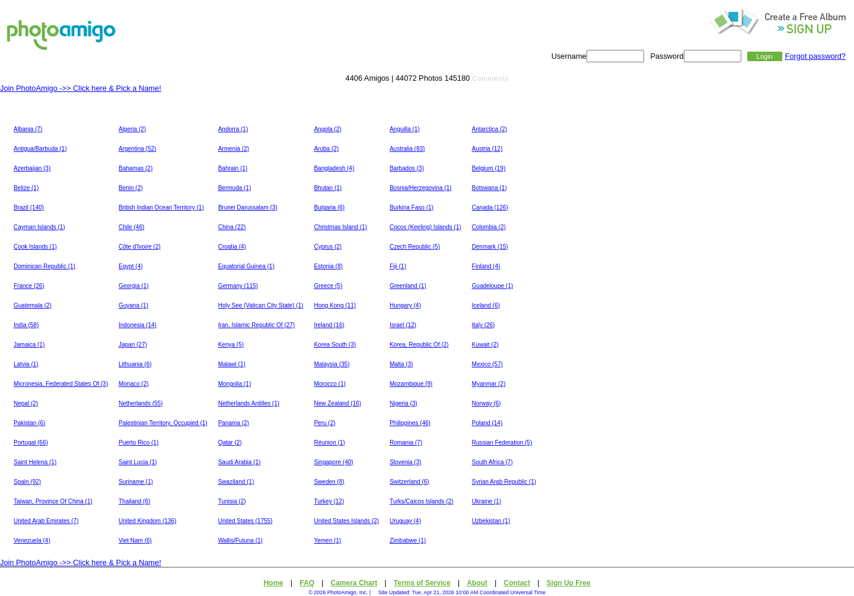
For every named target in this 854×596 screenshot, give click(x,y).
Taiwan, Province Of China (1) (53, 501)
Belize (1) (26, 188)
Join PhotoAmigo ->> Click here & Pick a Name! (80, 88)
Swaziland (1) (236, 481)
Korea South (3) (335, 344)
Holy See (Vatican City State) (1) (261, 305)
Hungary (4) (405, 305)
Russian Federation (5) (502, 442)
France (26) (29, 286)
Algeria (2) (132, 129)
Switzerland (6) (409, 481)
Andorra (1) (233, 129)
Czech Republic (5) (415, 246)
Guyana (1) (133, 305)
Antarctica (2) (489, 129)
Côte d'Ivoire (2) (140, 246)
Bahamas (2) (135, 168)
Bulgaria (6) (329, 207)
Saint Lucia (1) (138, 462)
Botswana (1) (489, 188)
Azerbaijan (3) (32, 168)
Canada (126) (490, 207)
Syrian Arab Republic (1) (504, 481)
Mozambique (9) (411, 384)
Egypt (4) (131, 266)
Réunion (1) (329, 442)
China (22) (232, 227)
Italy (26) (483, 325)
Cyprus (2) (328, 246)
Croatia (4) (232, 246)
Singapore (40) (333, 462)
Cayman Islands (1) (39, 227)
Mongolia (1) (234, 384)
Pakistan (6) (29, 423)
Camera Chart (354, 583)
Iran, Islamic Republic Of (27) (256, 325)
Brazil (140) (29, 207)
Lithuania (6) (135, 364)
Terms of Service (422, 583)
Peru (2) (324, 423)
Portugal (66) (31, 442)
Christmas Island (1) (340, 227)
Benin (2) (131, 188)
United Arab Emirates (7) (46, 521)
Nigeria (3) (404, 403)
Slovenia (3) (405, 462)
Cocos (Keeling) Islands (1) (425, 227)
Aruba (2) (326, 148)
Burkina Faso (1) (412, 207)
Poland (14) (487, 423)
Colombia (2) (489, 227)
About (477, 583)
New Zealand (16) (337, 403)
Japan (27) (133, 344)
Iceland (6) (486, 305)
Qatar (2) (230, 442)
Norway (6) (486, 403)
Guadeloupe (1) (493, 286)
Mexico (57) (487, 364)
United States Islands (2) (346, 521)
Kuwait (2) (485, 344)
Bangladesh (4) (334, 168)
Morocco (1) (329, 384)
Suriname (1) (136, 481)
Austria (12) (487, 148)
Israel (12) (403, 325)
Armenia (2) (233, 148)
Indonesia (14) (138, 325)
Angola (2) (327, 129)
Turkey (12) (329, 501)
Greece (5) (328, 286)
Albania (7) (28, 129)
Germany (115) (238, 286)
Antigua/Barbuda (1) (40, 148)
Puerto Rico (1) (138, 442)
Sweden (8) (329, 481)
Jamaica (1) (29, 344)
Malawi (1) (232, 364)
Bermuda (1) (234, 188)
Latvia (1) (26, 364)
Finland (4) (486, 266)
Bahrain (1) (232, 168)
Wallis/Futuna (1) (240, 540)
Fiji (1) (398, 266)
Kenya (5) (231, 344)
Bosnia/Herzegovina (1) (421, 188)
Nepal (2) (26, 403)
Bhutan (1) (328, 188)
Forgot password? (815, 56)
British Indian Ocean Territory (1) (161, 207)
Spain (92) (27, 481)
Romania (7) (406, 442)
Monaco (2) (134, 384)
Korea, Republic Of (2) (419, 344)
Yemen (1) (327, 540)
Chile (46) (131, 227)
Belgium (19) (489, 168)
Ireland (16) (329, 325)
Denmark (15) (490, 246)
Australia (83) (407, 148)
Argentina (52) (137, 148)
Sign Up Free (569, 583)
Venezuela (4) (32, 540)
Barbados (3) (407, 168)
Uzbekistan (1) (491, 521)
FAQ (306, 583)
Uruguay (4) (405, 521)
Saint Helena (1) (35, 462)
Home (273, 583)
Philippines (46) (410, 423)
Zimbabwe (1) (408, 540)
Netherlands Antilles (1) (248, 403)
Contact (517, 583)
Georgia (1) (134, 286)
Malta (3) (401, 364)
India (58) (26, 325)
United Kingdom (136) (147, 521)
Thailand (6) (134, 501)
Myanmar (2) (489, 384)
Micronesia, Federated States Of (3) (61, 384)
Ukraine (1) (486, 501)
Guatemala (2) (33, 305)
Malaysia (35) (331, 364)
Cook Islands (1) (35, 246)
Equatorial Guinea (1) (246, 266)
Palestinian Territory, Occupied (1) (163, 423)
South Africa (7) (492, 462)
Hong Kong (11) (335, 305)
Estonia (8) (328, 266)
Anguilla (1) (405, 129)
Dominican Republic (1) (44, 266)
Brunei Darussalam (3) (248, 207)
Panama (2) (233, 423)
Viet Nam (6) (135, 540)
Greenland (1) (408, 286)
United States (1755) (245, 521)
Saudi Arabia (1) (239, 462)
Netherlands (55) (140, 403)
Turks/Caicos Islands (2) (421, 501)
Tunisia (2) (232, 501)
